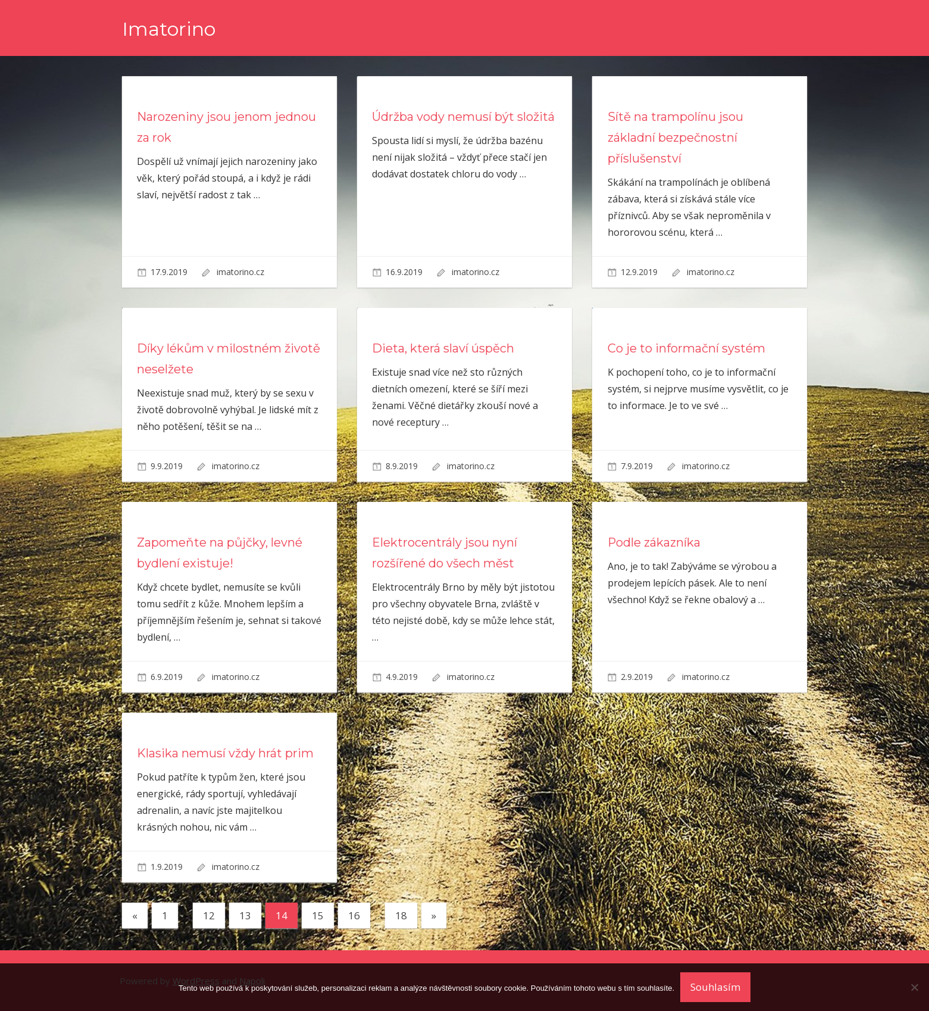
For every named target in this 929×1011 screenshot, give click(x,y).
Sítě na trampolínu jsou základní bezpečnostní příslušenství (675, 138)
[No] (914, 987)
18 (401, 915)
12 (209, 915)
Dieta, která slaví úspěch (443, 348)
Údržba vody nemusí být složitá (463, 117)
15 (318, 915)
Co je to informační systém (686, 348)
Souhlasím (715, 987)
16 (354, 915)
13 (245, 915)
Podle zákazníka (654, 542)
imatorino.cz (240, 271)
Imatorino (168, 28)
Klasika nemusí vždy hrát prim (225, 753)
